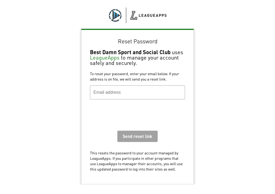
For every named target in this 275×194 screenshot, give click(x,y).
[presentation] (131, 116)
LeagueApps (105, 57)
